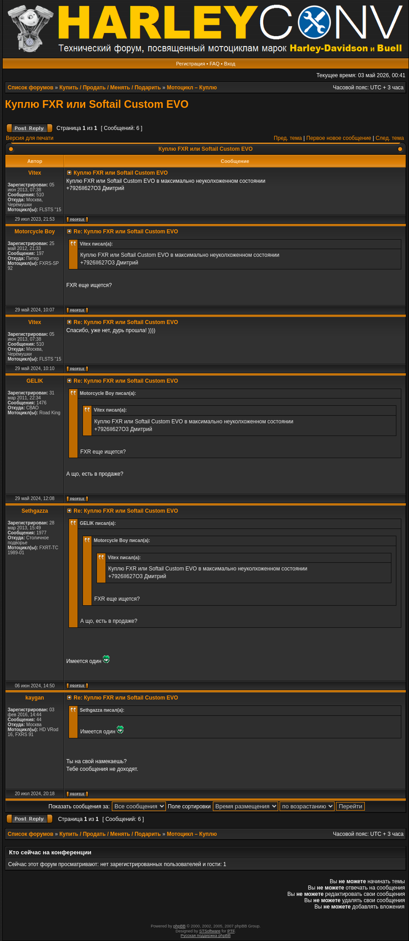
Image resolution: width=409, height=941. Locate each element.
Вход (229, 63)
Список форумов (30, 87)
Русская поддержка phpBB (206, 935)
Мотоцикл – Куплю (192, 87)
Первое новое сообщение (338, 138)
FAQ (215, 63)
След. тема (390, 138)
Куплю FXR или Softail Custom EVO (96, 104)
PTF (230, 931)
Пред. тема (288, 138)
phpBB (179, 926)
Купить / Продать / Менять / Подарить (110, 87)
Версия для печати (29, 138)
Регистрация (190, 63)
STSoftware (210, 931)
